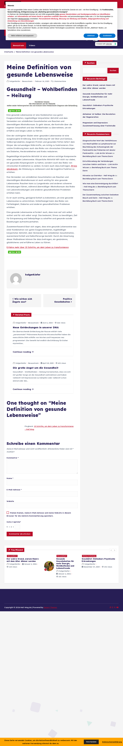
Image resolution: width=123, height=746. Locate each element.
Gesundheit (12, 556)
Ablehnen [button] (91, 36)
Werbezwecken (23, 19)
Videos (32, 45)
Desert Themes (50, 607)
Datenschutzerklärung (112, 742)
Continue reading (23, 352)
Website (10, 501)
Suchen (91, 63)
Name (10, 478)
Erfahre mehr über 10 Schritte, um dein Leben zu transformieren (38, 247)
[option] (24, 561)
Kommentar (13, 458)
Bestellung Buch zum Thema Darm (98, 156)
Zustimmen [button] (107, 36)
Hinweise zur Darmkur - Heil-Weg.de (99, 175)
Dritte (57, 14)
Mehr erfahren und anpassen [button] (22, 36)
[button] (111, 550)
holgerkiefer (13, 81)
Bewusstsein (18, 45)
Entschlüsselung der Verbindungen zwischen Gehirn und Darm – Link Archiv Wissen (100, 164)
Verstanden (91, 742)
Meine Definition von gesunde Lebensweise (35, 52)
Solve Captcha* (14, 522)
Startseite (8, 52)
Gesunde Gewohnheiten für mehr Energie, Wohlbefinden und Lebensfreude (97, 97)
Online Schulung (89, 556)
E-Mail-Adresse (14, 490)
